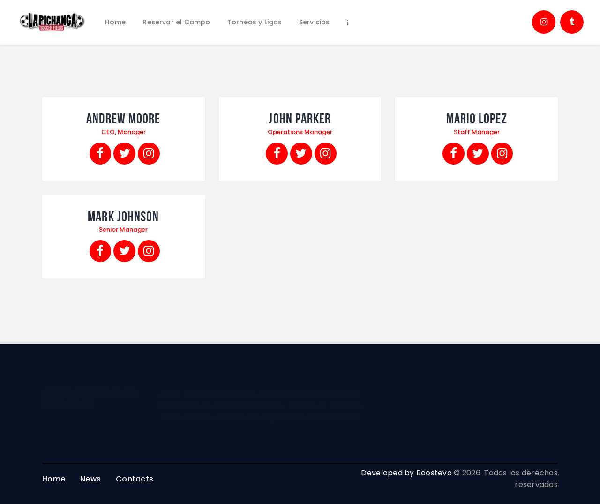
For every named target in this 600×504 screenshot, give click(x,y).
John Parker (300, 118)
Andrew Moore (123, 118)
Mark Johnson (123, 216)
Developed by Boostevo (406, 472)
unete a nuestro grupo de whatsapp (89, 399)
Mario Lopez (476, 118)
